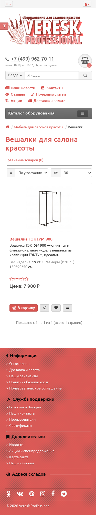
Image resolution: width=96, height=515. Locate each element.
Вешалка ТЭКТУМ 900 (30, 239)
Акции (13, 101)
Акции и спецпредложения (30, 451)
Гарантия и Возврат (23, 407)
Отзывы (15, 94)
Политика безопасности (27, 382)
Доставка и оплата (46, 101)
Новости (14, 445)
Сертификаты (19, 426)
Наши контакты (20, 413)
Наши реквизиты (22, 376)
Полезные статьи (48, 94)
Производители (21, 419)
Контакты (52, 88)
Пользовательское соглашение (34, 388)
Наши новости (20, 88)
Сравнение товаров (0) (24, 160)
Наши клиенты (20, 463)
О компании (17, 364)
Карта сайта (17, 457)
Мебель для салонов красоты (38, 127)
